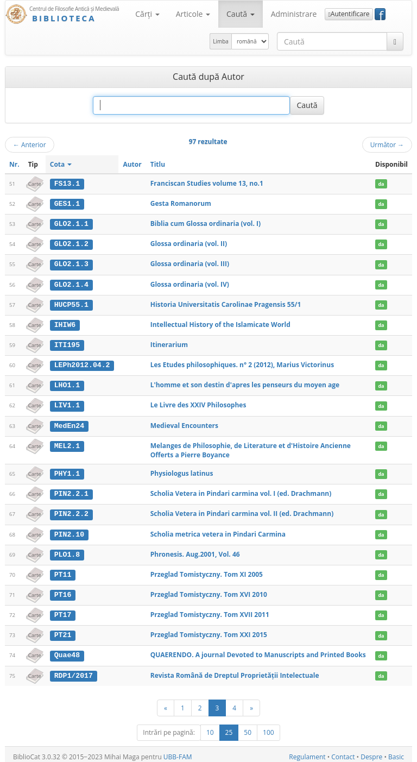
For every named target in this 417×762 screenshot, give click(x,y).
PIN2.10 (69, 531)
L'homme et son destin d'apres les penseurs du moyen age (244, 383)
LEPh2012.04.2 (82, 363)
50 (247, 727)
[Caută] (395, 41)
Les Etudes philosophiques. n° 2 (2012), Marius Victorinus (242, 363)
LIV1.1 (67, 403)
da (381, 183)
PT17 (63, 611)
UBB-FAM (177, 752)
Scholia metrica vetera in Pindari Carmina (218, 531)
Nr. (14, 164)
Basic (396, 752)
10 (210, 727)
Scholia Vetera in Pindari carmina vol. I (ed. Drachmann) (241, 490)
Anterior (29, 144)
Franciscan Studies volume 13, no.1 (206, 183)
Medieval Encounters (184, 422)
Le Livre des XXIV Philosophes (198, 402)
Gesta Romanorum (180, 203)
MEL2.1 (67, 443)
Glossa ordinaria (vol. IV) (189, 283)
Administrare (294, 14)
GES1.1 (67, 204)
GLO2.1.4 (71, 283)
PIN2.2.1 (71, 491)
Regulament (307, 752)
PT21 (63, 630)
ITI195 (67, 343)
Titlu (157, 164)
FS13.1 (67, 183)
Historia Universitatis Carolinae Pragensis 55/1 (225, 302)
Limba (221, 41)
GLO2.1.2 (71, 243)
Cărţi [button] (147, 14)
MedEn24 (69, 423)
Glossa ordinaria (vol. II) (188, 243)
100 (268, 727)
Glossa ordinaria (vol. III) (189, 263)
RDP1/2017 (73, 671)
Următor (387, 144)
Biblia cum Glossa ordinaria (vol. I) (205, 223)
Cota (61, 164)
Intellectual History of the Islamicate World (220, 323)
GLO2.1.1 (71, 223)
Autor (132, 164)
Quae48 (67, 651)
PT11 (63, 571)
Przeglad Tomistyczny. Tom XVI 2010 (208, 590)
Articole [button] (193, 14)
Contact (343, 752)
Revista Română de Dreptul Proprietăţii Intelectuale (234, 670)
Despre (371, 752)
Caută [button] (240, 14)
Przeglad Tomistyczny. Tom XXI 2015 (208, 630)
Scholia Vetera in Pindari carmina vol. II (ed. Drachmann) (242, 510)
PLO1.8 (67, 551)
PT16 (63, 591)
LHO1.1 (67, 383)
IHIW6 (65, 323)
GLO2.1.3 (71, 263)
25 (229, 727)
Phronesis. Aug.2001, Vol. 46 (195, 550)
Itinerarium (169, 343)
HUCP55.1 (71, 303)
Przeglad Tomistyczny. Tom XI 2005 (206, 570)
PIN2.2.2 (71, 511)
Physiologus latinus (181, 470)
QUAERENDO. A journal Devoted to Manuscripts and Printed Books (258, 650)
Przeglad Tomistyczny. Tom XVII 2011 (209, 610)
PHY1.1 (67, 471)
